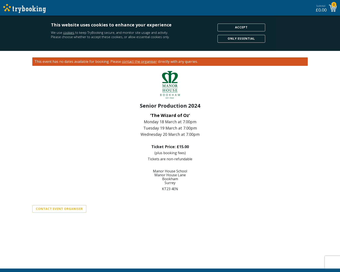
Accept (241, 27)
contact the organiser (139, 62)
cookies (68, 32)
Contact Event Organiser (59, 209)
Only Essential (241, 38)
